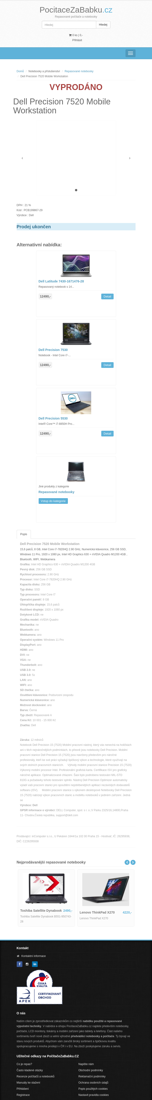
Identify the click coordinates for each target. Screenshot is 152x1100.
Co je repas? (24, 1064)
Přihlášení (23, 1088)
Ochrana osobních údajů (93, 1082)
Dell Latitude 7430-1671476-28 (61, 281)
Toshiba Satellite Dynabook (41, 910)
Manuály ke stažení (28, 1082)
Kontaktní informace (33, 956)
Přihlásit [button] (77, 40)
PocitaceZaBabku (76, 9)
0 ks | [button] (76, 35)
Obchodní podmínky (90, 1070)
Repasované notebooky (79, 71)
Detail (107, 296)
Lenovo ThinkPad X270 (97, 912)
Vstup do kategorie (53, 501)
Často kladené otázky (30, 1070)
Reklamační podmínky (92, 1076)
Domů (20, 71)
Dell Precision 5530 (53, 418)
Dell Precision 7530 (53, 350)
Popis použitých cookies (93, 1088)
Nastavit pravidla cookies (93, 1095)
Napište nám (86, 1064)
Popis (23, 534)
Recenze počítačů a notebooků (35, 1076)
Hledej (103, 24)
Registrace (23, 1095)
